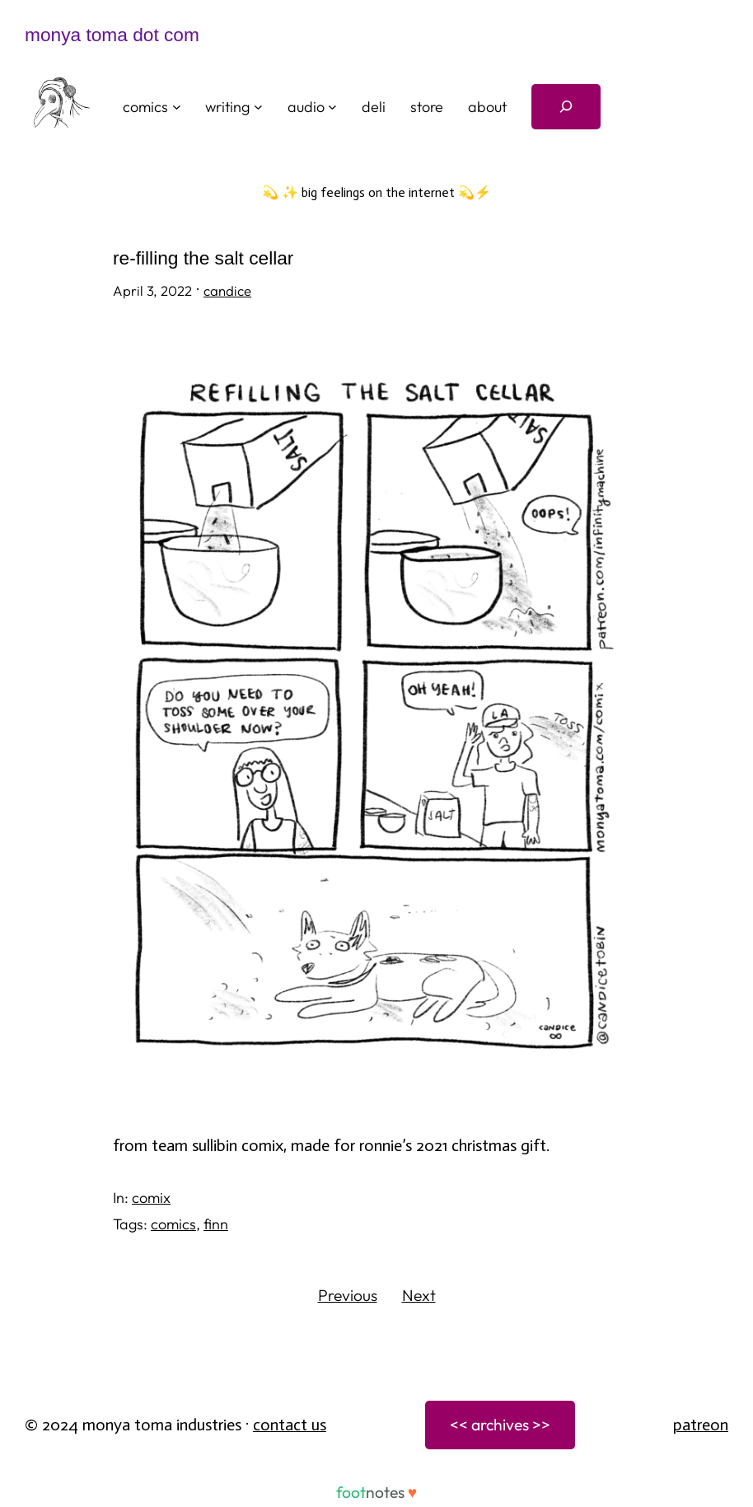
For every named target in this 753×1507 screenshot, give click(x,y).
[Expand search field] (566, 107)
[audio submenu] (332, 106)
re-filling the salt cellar (203, 258)
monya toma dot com (112, 34)
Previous (347, 1295)
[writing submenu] (258, 106)
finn (215, 1223)
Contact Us (289, 1424)
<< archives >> (500, 1424)
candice (227, 290)
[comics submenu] (176, 106)
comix (151, 1197)
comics (173, 1223)
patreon (700, 1424)
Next (419, 1295)
